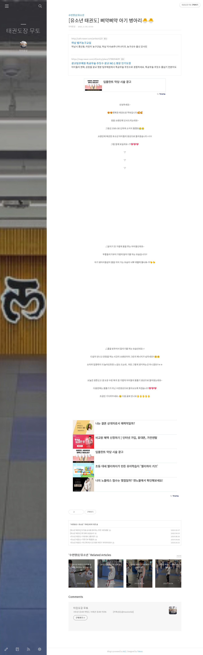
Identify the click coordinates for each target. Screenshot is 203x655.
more (179, 556)
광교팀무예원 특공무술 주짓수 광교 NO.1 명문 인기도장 (101, 63)
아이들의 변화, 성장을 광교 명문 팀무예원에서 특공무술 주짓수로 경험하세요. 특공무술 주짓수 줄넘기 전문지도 (123, 67)
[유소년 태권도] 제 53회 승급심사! (82, 533)
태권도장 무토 (23, 31)
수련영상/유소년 (76, 15)
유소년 (81, 524)
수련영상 (74, 524)
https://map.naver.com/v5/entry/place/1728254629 (95, 59)
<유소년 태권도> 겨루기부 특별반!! (82, 539)
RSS (29, 649)
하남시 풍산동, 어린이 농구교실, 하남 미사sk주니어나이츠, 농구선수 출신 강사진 (109, 46)
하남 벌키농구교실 (81, 42)
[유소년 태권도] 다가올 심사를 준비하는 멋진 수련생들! (89, 530)
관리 (40, 649)
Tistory (140, 651)
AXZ (124, 651)
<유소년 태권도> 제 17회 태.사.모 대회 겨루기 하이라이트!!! (91, 543)
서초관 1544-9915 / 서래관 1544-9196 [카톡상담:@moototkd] (103, 612)
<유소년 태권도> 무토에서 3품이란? (82, 536)
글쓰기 (6, 649)
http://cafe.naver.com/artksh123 (86, 39)
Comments (76, 597)
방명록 (18, 649)
